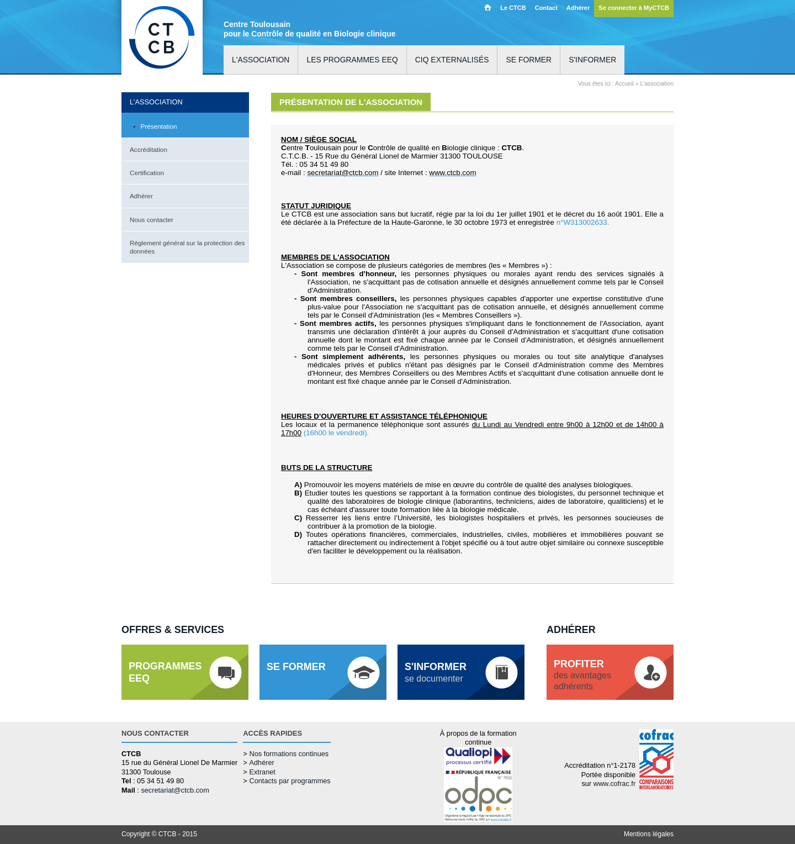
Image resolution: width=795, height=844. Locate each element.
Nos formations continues (288, 754)
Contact (546, 7)
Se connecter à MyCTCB (633, 7)
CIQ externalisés (452, 59)
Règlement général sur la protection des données (187, 247)
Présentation (159, 126)
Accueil (487, 7)
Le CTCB (513, 7)
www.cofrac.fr (614, 783)
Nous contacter (151, 219)
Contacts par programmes (289, 781)
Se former (529, 59)
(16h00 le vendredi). (336, 433)
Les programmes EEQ (352, 59)
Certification (147, 172)
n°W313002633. (583, 222)
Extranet (262, 772)
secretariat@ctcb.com (175, 790)
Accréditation (148, 149)
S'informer (592, 59)
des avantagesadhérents (582, 674)
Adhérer (578, 7)
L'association (260, 59)
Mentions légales (649, 834)
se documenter (436, 672)
